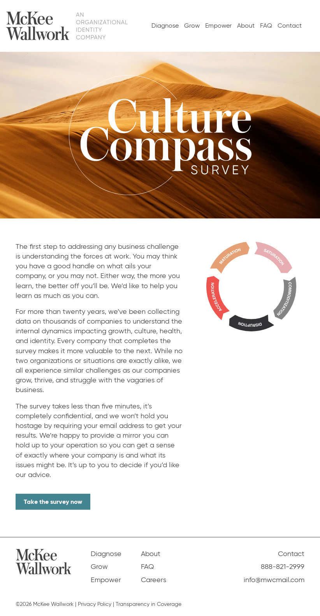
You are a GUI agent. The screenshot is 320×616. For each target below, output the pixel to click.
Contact (290, 25)
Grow (192, 25)
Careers (153, 580)
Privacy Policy (94, 604)
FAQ (266, 25)
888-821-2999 (282, 566)
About (246, 25)
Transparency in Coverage (148, 604)
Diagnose (165, 25)
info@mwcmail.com (274, 580)
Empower (218, 25)
